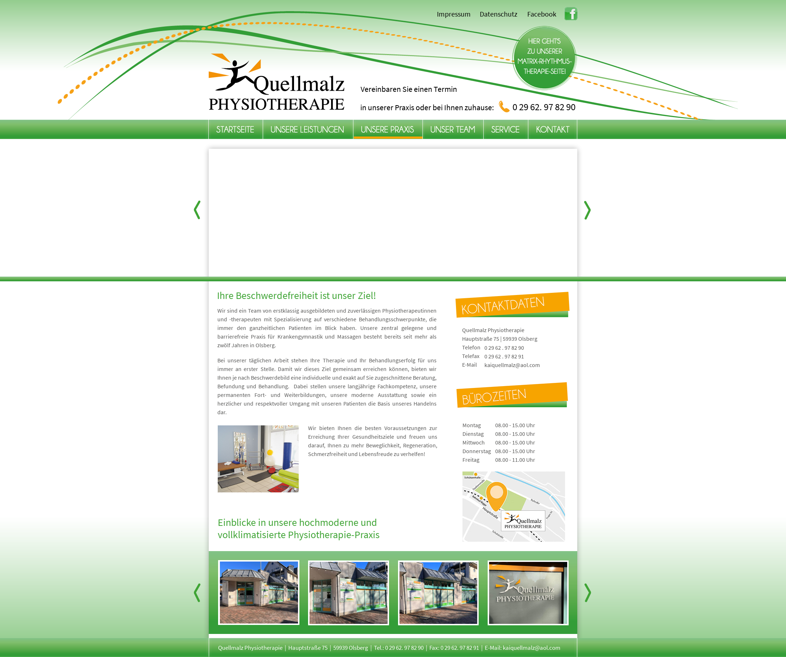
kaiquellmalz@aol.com (512, 364)
